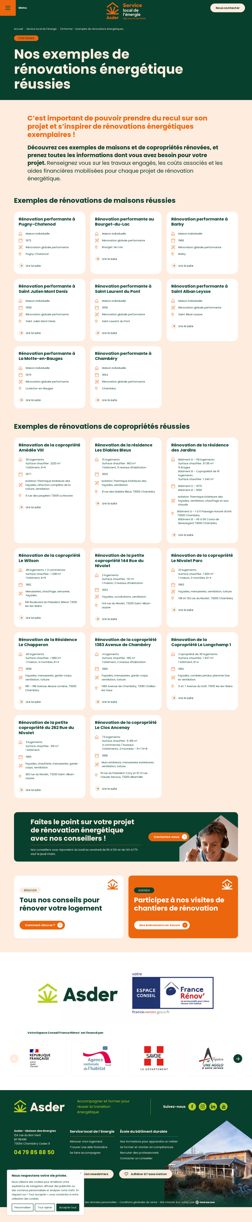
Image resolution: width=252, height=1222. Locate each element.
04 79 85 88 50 (34, 1167)
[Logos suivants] (237, 1073)
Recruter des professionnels (139, 1167)
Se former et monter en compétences (146, 1162)
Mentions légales (43, 1217)
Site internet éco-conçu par (187, 1217)
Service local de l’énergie (92, 1146)
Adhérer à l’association (149, 1189)
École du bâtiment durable (143, 1146)
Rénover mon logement (86, 1156)
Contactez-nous (166, 851)
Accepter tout (67, 1207)
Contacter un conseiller (136, 1173)
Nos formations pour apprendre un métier (149, 1156)
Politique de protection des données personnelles (86, 1217)
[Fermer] (81, 1173)
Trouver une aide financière (88, 1162)
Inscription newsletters (90, 1189)
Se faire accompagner (85, 1167)
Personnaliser (23, 1207)
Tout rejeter (45, 1207)
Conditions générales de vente (138, 1217)
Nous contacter (228, 8)
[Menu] (8, 8)
